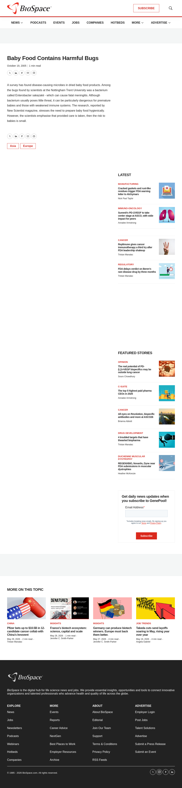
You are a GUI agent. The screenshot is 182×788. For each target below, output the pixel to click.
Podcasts (38, 22)
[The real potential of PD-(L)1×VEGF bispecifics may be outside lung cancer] (167, 369)
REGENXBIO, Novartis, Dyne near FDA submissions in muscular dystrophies (136, 466)
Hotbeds (118, 22)
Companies (95, 22)
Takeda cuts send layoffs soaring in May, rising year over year (152, 631)
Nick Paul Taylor (125, 198)
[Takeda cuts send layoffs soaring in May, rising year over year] (155, 608)
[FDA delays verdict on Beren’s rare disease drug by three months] (167, 271)
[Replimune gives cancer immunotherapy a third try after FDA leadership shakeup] (167, 247)
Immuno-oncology (130, 208)
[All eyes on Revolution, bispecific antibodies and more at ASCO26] (167, 416)
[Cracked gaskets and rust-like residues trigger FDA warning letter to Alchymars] (167, 191)
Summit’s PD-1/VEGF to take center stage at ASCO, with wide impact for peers (135, 215)
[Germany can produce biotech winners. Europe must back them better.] (112, 608)
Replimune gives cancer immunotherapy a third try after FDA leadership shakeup (135, 247)
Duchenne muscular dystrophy (131, 458)
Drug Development (130, 433)
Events (59, 22)
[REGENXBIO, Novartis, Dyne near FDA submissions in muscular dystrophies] (167, 463)
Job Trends (143, 623)
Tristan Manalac (125, 254)
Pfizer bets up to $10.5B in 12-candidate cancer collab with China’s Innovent (26, 631)
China (10, 623)
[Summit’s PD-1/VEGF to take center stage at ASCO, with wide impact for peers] (167, 215)
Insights (55, 623)
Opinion (123, 362)
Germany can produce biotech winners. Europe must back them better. (112, 631)
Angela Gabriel (143, 642)
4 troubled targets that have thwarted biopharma (133, 439)
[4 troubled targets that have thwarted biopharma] (167, 440)
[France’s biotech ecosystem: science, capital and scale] (69, 608)
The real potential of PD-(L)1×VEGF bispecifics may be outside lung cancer (134, 369)
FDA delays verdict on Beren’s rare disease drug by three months (137, 270)
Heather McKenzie (127, 473)
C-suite (122, 386)
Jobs (76, 22)
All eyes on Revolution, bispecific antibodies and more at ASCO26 (136, 415)
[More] (21, 22)
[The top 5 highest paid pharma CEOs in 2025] (167, 393)
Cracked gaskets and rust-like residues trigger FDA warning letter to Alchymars (134, 191)
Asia (13, 145)
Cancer (123, 240)
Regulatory (126, 264)
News (15, 22)
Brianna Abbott (125, 421)
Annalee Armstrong (127, 223)
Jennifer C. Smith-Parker (61, 638)
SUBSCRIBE (146, 8)
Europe (28, 145)
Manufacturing (128, 184)
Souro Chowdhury (126, 376)
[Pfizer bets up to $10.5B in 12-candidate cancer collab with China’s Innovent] (26, 608)
